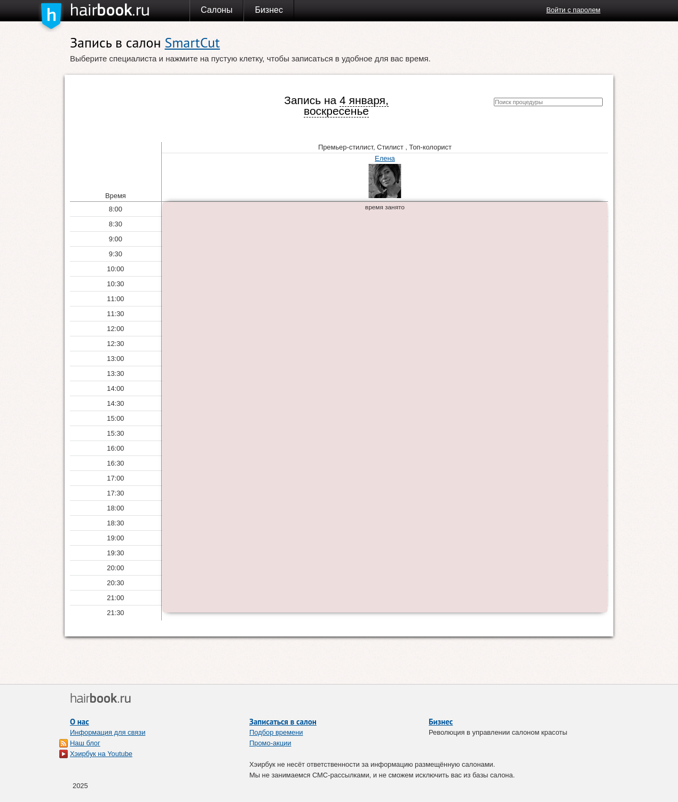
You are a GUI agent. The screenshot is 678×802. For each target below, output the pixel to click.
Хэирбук (130, 10)
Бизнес (269, 9)
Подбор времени (276, 732)
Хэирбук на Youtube (101, 754)
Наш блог (85, 743)
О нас (79, 722)
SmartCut (191, 42)
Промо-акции (270, 743)
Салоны (216, 9)
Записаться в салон (283, 722)
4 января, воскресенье (346, 105)
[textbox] (548, 102)
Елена (385, 158)
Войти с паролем (573, 10)
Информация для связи (107, 732)
